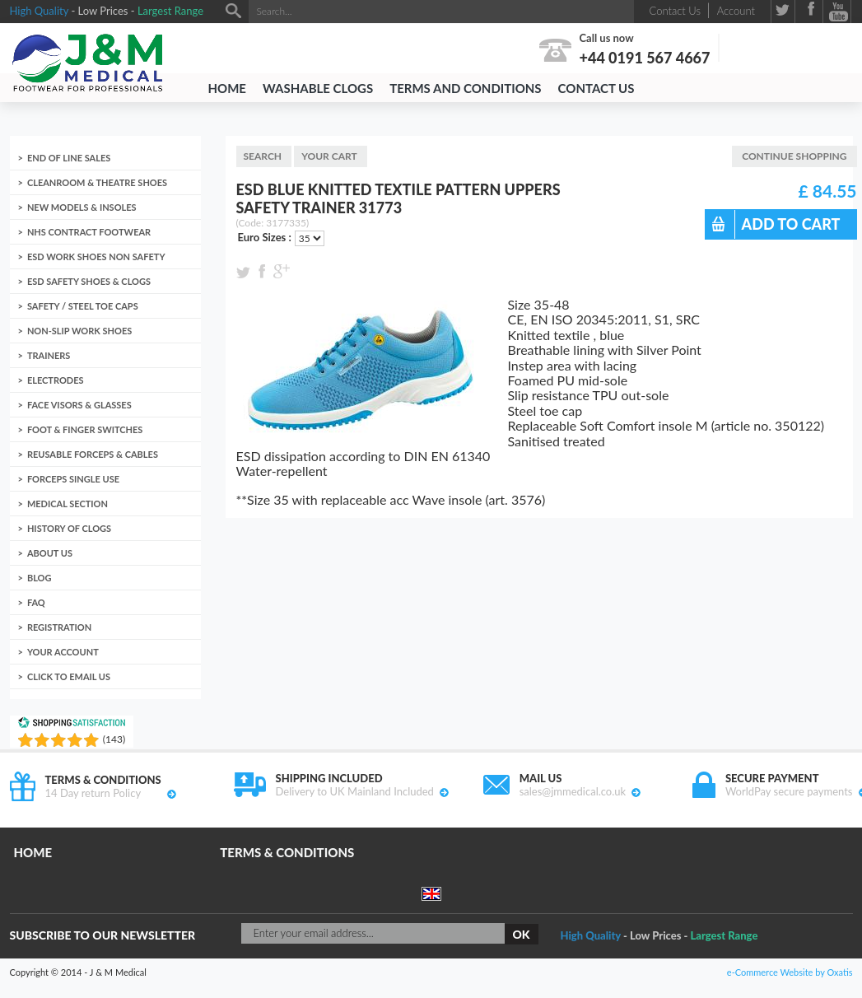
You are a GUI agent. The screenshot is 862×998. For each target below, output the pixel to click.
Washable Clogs (318, 88)
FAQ (36, 602)
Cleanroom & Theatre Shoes (97, 182)
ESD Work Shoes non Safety (96, 256)
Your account (63, 651)
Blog (39, 577)
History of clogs (69, 528)
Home (227, 88)
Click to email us (68, 676)
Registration (59, 627)
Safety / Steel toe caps (82, 306)
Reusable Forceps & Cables (92, 454)
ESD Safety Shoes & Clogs (89, 281)
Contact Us (596, 88)
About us (49, 553)
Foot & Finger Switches (85, 429)
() (114, 739)
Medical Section (67, 503)
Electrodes (55, 380)
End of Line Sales (68, 157)
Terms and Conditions (465, 88)
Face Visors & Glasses (79, 404)
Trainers (48, 355)
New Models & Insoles (82, 207)
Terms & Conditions (287, 852)
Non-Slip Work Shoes (79, 330)
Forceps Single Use (73, 478)
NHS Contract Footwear (89, 231)
